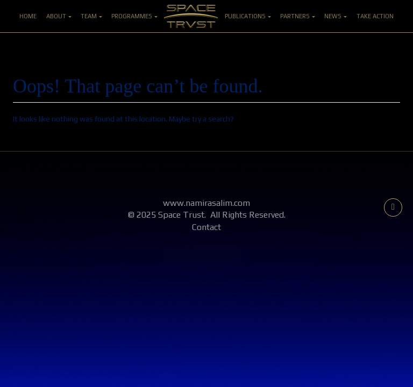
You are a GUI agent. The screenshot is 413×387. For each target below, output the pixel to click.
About (59, 16)
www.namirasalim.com (206, 203)
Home (28, 16)
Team (91, 16)
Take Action (375, 16)
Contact (206, 227)
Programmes (134, 16)
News (335, 16)
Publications (248, 16)
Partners (297, 16)
